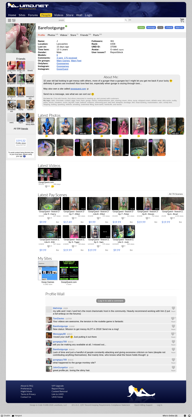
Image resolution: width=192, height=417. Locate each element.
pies (112, 100)
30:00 (83, 237)
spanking (61, 104)
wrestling (76, 104)
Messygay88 (59, 334)
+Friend (169, 27)
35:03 (83, 209)
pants (45, 102)
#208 (112, 44)
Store (70, 15)
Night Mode (26, 391)
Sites (22, 15)
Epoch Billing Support (143, 405)
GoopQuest (62, 69)
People (46, 15)
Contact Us (26, 397)
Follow (141, 27)
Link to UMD (58, 394)
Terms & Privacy (28, 394)
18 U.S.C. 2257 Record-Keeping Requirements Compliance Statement (101, 405)
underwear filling (87, 104)
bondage (127, 102)
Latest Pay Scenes (52, 194)
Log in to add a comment (110, 300)
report (121, 50)
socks (65, 102)
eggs (73, 100)
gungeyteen (11, 83)
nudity (174, 100)
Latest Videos (49, 165)
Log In (159, 405)
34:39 (182, 209)
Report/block (116, 52)
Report (173, 311)
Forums (33, 15)
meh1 (12, 123)
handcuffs (108, 104)
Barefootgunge (51, 27)
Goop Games (47, 282)
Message (151, 27)
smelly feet (167, 102)
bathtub (83, 102)
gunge (88, 100)
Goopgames (63, 63)
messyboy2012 (30, 97)
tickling (54, 104)
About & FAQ (27, 385)
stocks (119, 104)
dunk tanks (99, 104)
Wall (79, 15)
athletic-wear (156, 100)
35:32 (108, 237)
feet (133, 102)
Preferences (26, 388)
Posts (96, 35)
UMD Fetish (57, 397)
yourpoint (21, 96)
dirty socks (166, 100)
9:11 (108, 209)
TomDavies (58, 318)
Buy (57, 222)
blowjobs (119, 102)
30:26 (132, 209)
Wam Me (179, 27)
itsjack (21, 123)
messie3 (30, 109)
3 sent (60, 58)
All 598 (21, 128)
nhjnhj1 (20, 109)
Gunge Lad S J (21, 71)
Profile (41, 35)
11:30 (59, 237)
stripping (46, 104)
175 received (70, 58)
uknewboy (30, 83)
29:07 (157, 209)
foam (83, 100)
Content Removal (59, 391)
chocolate (59, 100)
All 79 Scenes (176, 194)
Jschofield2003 (12, 110)
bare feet (111, 102)
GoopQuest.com (69, 282)
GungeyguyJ (21, 84)
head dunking (141, 102)
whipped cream (144, 100)
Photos (51, 35)
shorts (51, 102)
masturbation (152, 102)
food (78, 100)
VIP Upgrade (58, 385)
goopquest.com (78, 88)
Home (12, 15)
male (77, 102)
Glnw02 (30, 71)
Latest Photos (49, 115)
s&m (160, 102)
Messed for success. (27, 8)
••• (130, 20)
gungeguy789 (60, 341)
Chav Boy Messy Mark (30, 123)
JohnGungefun (60, 367)
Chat (160, 27)
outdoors (90, 102)
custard (67, 100)
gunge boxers (11, 71)
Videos (58, 15)
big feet (71, 102)
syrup (135, 100)
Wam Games (63, 60)
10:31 (132, 237)
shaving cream (121, 100)
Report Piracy (58, 388)
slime (130, 100)
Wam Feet (76, 60)
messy (94, 100)
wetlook (69, 104)
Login (88, 15)
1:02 (59, 180)
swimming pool (101, 102)
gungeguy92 (11, 97)
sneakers (58, 102)
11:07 (59, 209)
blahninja (57, 308)
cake (53, 100)
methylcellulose (104, 100)
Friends (20, 58)
